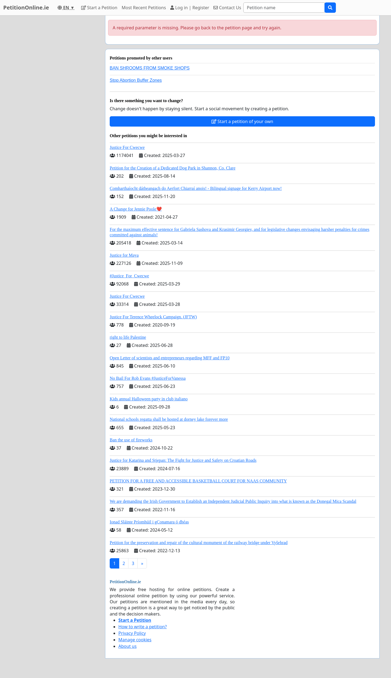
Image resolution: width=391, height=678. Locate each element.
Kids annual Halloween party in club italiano (149, 399)
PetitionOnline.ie (26, 7)
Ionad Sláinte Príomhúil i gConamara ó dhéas (149, 522)
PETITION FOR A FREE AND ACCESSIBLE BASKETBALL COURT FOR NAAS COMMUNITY (198, 481)
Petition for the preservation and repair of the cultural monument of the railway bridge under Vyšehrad (199, 542)
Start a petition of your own (242, 121)
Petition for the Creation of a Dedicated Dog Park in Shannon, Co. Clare (172, 168)
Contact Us (227, 8)
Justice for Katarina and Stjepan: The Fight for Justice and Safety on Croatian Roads (183, 460)
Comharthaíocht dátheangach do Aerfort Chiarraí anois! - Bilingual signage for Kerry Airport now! (196, 188)
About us (127, 646)
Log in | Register (189, 8)
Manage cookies (135, 640)
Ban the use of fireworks (131, 440)
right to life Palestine (128, 337)
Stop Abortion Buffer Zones (136, 80)
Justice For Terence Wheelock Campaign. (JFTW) (153, 317)
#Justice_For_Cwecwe (129, 276)
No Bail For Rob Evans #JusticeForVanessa (148, 378)
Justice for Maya (124, 255)
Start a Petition (99, 8)
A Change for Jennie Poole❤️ (136, 209)
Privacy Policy (132, 633)
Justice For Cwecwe (127, 147)
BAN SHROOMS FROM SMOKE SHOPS (150, 68)
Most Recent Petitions (144, 8)
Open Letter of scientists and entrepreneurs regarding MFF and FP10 (169, 358)
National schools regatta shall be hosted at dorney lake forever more (169, 419)
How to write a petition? (142, 627)
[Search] (284, 7)
